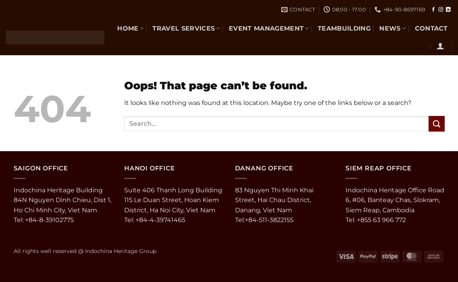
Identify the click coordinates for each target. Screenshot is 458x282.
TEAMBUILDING (344, 28)
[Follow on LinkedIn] (448, 10)
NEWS (392, 28)
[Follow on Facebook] (433, 10)
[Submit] (436, 123)
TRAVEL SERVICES (186, 28)
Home (130, 28)
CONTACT (431, 28)
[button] (440, 45)
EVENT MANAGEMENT (269, 28)
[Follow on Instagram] (440, 10)
